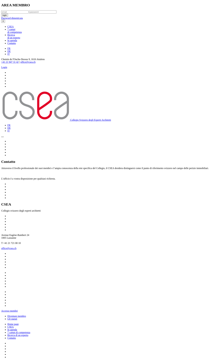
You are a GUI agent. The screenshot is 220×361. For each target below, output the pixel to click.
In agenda (12, 329)
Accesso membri (9, 311)
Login (4, 67)
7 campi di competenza (18, 332)
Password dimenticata (12, 18)
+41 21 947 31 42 (10, 62)
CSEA (10, 327)
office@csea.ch (27, 62)
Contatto (11, 338)
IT (8, 54)
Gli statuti (12, 319)
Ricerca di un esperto (17, 335)
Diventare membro (16, 316)
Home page (13, 324)
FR (8, 48)
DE (9, 51)
